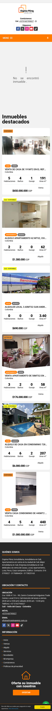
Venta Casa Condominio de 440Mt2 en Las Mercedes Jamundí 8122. (26, 513)
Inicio (5, 640)
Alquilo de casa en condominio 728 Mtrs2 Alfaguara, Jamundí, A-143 (26, 444)
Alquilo (6, 647)
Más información (13, 709)
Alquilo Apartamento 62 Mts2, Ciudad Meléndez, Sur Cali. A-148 (26, 238)
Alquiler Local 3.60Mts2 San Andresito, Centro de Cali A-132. (26, 307)
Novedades (8, 655)
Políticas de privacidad (13, 666)
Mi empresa (8, 659)
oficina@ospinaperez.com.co (14, 620)
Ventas (6, 644)
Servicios (7, 651)
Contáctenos (9, 662)
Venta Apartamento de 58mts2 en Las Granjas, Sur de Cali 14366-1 (26, 376)
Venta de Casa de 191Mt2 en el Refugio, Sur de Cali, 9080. (26, 169)
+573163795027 (26, 21)
